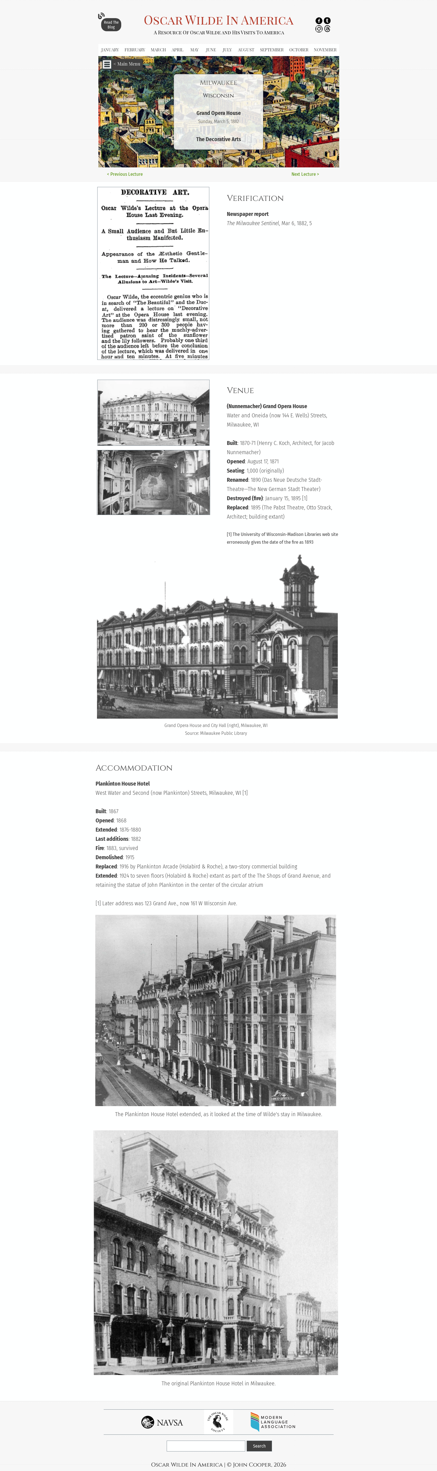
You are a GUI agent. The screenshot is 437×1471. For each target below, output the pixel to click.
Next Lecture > (305, 174)
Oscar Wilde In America (218, 19)
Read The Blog (111, 25)
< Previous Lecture (125, 174)
